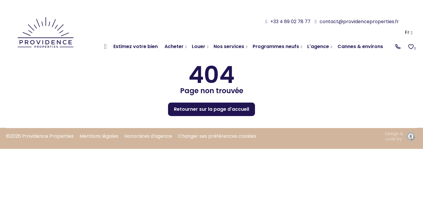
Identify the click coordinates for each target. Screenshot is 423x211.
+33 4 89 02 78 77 (290, 21)
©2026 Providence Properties (40, 136)
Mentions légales (99, 136)
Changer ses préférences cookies (217, 136)
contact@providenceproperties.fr (359, 21)
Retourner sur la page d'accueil (211, 109)
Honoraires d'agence (148, 136)
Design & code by (394, 136)
